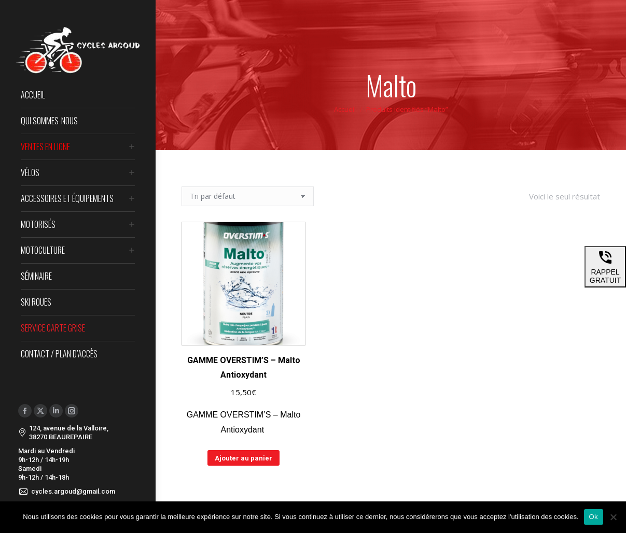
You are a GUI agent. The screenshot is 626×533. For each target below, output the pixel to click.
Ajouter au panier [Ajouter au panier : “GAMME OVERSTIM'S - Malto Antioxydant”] (243, 458)
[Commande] (248, 196)
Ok (593, 517)
